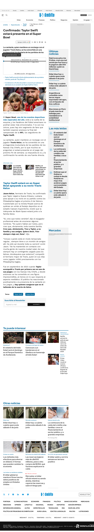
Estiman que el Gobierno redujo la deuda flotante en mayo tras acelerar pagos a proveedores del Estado (60, 179)
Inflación (39, 10)
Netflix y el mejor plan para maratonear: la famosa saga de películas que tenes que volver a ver (40, 171)
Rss (63, 508)
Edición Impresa (74, 505)
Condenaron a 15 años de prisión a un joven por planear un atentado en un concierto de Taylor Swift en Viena (24, 84)
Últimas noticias (20, 501)
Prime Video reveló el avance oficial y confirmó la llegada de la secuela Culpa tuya (64, 365)
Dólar (19, 20)
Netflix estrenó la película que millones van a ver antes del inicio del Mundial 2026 (64, 343)
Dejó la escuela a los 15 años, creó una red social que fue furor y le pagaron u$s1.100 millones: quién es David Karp (58, 63)
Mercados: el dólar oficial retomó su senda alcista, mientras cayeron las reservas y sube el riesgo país (36, 481)
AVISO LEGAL (42, 511)
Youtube (23, 494)
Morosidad (77, 10)
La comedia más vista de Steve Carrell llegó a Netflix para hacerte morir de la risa (18, 170)
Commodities (63, 234)
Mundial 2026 (59, 10)
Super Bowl (30, 294)
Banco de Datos (70, 501)
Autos (27, 508)
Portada (6, 501)
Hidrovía (68, 10)
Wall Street (49, 10)
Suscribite (36, 304)
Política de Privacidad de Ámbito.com (18, 511)
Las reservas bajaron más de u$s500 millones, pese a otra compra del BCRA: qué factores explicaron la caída (35, 463)
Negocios (64, 20)
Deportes (61, 505)
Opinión (75, 20)
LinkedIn (18, 494)
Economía (29, 20)
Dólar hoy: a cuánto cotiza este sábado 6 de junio (58, 85)
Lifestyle (28, 505)
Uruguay (87, 20)
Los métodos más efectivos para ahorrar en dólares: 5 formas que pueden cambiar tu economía (13, 462)
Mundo (50, 505)
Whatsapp (28, 494)
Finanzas (42, 20)
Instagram (13, 494)
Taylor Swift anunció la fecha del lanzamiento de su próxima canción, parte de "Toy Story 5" (24, 78)
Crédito (22, 10)
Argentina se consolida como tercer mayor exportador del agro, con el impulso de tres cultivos (58, 98)
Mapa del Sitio (74, 508)
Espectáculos (15, 25)
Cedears (69, 234)
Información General (12, 508)
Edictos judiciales (58, 511)
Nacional (40, 505)
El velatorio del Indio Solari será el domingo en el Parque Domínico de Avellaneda (60, 139)
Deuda (14, 10)
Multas (72, 511)
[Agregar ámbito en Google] (23, 42)
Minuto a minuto (32, 473)
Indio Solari (31, 10)
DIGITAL (27, 517)
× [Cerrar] (19, 55)
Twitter (4, 494)
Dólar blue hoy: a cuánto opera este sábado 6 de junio (57, 76)
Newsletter (89, 19)
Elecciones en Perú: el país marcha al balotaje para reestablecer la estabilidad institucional (57, 114)
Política (52, 20)
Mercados (85, 501)
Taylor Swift (25, 24)
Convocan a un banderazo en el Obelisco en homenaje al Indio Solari (35, 351)
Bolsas (56, 234)
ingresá (90, 15)
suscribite (83, 15)
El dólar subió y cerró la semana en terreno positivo (58, 459)
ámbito (5, 25)
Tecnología (53, 508)
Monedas (51, 234)
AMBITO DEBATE (64, 517)
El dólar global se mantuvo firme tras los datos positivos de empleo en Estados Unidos (13, 480)
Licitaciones (84, 511)
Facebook (8, 494)
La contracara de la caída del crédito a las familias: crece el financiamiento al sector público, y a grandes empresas (60, 159)
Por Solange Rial (52, 438)
